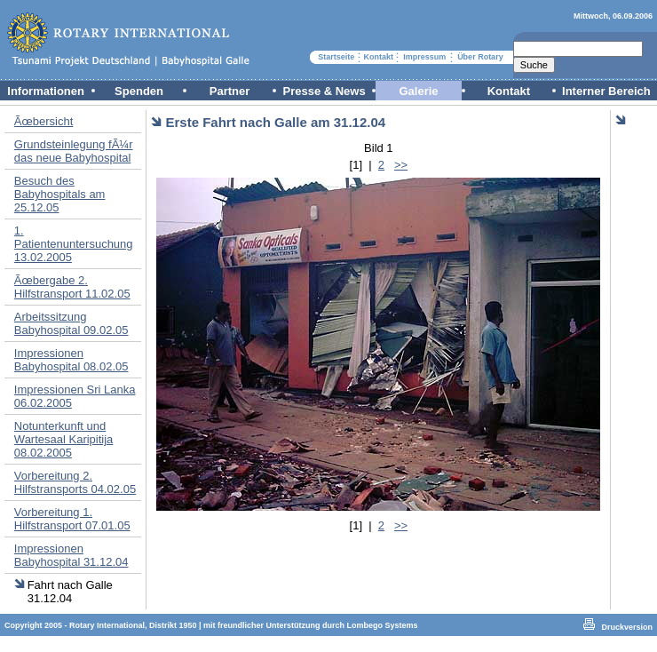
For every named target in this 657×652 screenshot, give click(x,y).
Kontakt (379, 56)
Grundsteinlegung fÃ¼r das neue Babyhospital (73, 151)
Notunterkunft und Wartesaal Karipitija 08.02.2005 (64, 439)
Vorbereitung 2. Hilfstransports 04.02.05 (75, 482)
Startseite (336, 56)
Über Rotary (480, 56)
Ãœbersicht (43, 121)
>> (401, 164)
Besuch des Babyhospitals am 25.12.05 (60, 194)
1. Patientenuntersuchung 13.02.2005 (73, 244)
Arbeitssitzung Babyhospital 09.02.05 (71, 323)
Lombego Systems (382, 625)
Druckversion (627, 627)
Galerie (418, 91)
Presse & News (323, 91)
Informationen (45, 91)
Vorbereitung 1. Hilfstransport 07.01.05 (72, 518)
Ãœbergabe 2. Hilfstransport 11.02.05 (72, 287)
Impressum (424, 56)
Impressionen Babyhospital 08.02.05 (71, 359)
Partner (230, 91)
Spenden (139, 91)
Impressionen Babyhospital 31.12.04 (71, 555)
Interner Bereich (606, 91)
